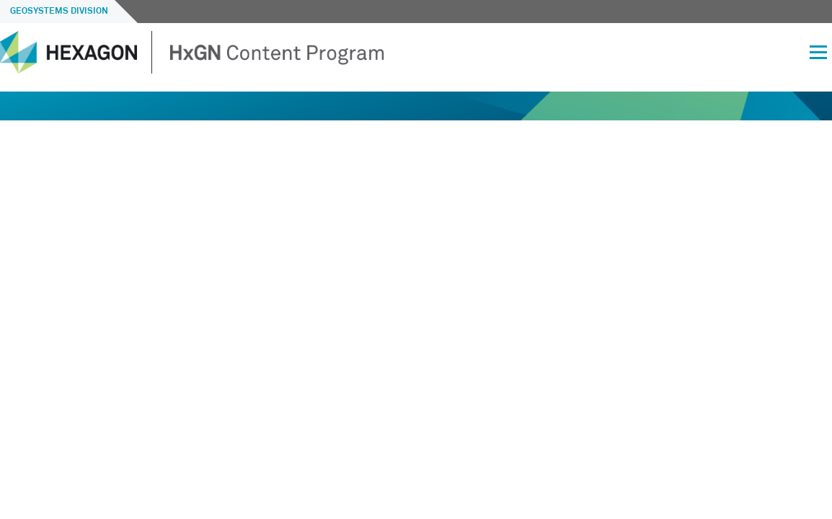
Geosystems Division (59, 11)
